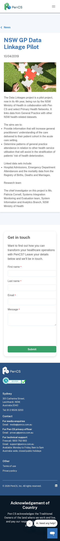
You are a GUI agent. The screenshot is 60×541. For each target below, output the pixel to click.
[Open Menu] (54, 6)
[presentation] (32, 336)
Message (14, 309)
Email (12, 295)
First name (14, 266)
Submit (32, 349)
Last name (14, 281)
